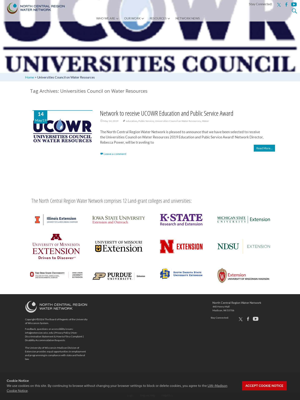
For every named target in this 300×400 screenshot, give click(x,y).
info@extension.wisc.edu (39, 332)
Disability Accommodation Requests (45, 340)
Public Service (146, 121)
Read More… (264, 148)
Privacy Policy (62, 332)
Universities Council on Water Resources (178, 121)
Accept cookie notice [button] (264, 386)
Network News (188, 18)
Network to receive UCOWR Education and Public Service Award (166, 113)
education (131, 121)
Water (205, 121)
